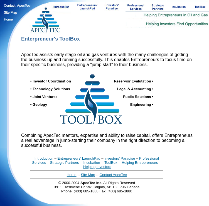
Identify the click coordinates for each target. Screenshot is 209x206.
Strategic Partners (64, 162)
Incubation (91, 162)
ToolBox (110, 162)
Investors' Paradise (119, 158)
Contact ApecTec (113, 175)
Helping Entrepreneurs (140, 162)
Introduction (44, 158)
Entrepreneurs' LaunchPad (78, 158)
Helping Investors (97, 167)
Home (72, 175)
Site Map (88, 175)
